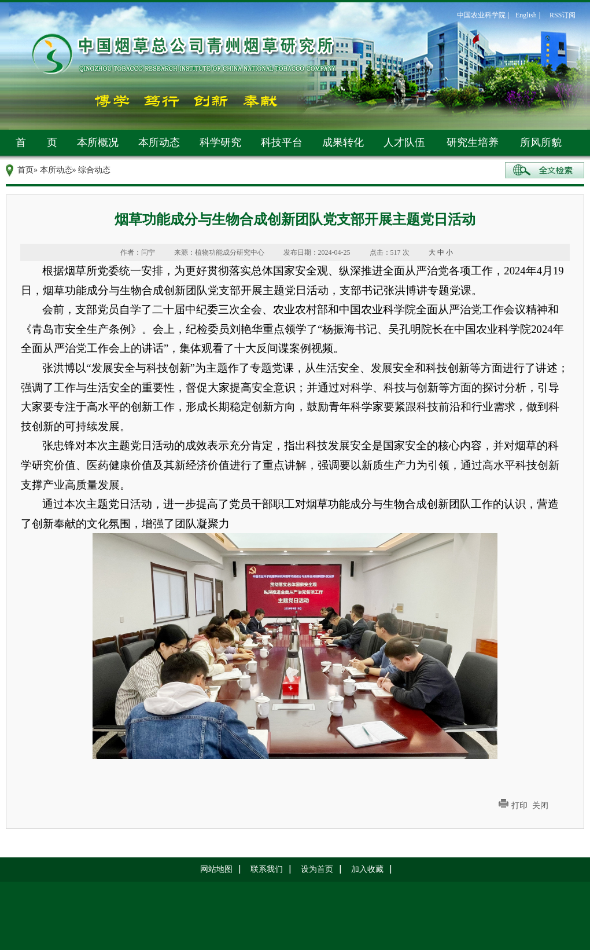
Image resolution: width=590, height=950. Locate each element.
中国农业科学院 (481, 15)
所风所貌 (541, 142)
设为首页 (317, 869)
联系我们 (266, 869)
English (526, 15)
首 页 (36, 142)
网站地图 (216, 869)
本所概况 (98, 142)
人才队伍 (404, 142)
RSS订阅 (563, 15)
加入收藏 (367, 869)
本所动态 (159, 142)
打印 (519, 805)
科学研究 (220, 142)
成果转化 (343, 142)
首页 (25, 170)
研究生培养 (473, 142)
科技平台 (282, 142)
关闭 (540, 805)
